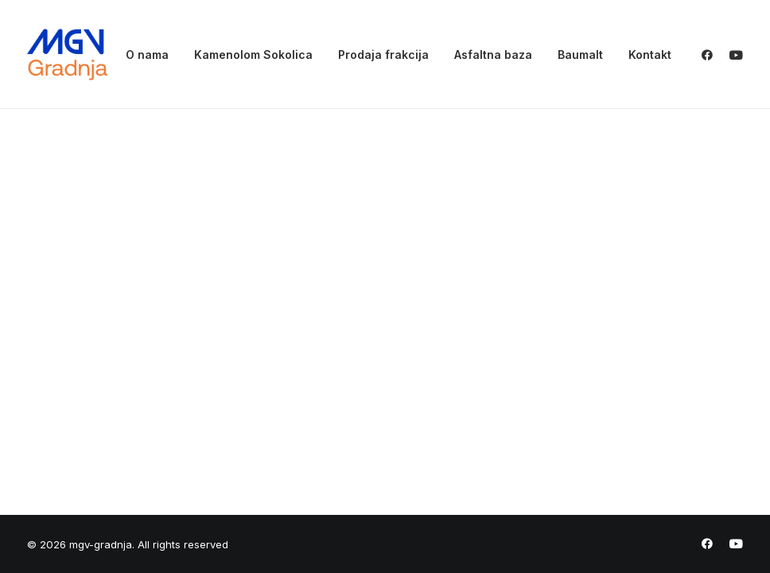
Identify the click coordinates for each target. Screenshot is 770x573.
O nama (147, 54)
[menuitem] (147, 54)
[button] (710, 54)
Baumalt (580, 54)
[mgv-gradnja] (67, 54)
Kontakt (649, 54)
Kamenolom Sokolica (253, 54)
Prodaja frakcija (383, 54)
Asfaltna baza (493, 54)
